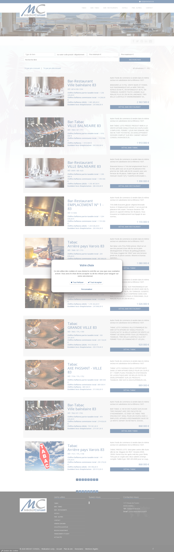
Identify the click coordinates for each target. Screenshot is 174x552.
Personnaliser (86, 289)
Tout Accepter (95, 282)
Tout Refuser (77, 282)
